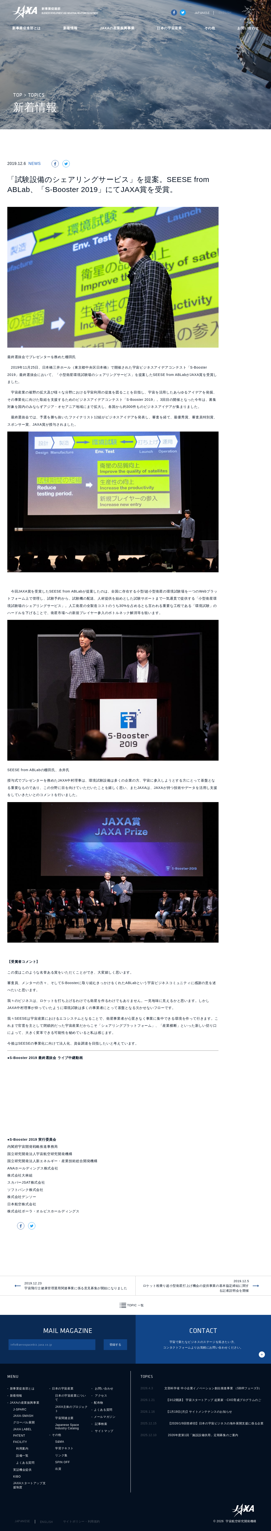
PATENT (19, 1435)
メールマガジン (104, 1417)
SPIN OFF (62, 1462)
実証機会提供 (22, 1469)
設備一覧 (22, 1455)
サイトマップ (104, 1431)
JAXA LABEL (22, 1429)
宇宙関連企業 (64, 1418)
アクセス (101, 1395)
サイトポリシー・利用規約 (81, 1521)
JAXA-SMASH (23, 1416)
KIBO (17, 1476)
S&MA (59, 1441)
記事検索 (101, 1424)
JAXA (25, 12)
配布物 (98, 1402)
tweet (183, 13)
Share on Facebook (174, 13)
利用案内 (22, 1448)
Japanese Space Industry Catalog (67, 1426)
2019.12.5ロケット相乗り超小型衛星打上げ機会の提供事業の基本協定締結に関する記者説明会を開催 (196, 1285)
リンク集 (61, 1455)
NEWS (35, 163)
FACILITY (20, 1442)
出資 (58, 1469)
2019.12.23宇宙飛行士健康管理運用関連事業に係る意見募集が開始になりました (75, 1285)
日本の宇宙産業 (169, 28)
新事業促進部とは (26, 28)
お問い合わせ (248, 28)
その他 (209, 28)
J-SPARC (249, 13)
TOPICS (36, 95)
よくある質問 (25, 1462)
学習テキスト (64, 1448)
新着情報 (70, 28)
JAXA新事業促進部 (69, 12)
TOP (17, 95)
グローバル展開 (24, 1422)
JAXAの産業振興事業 (117, 28)
